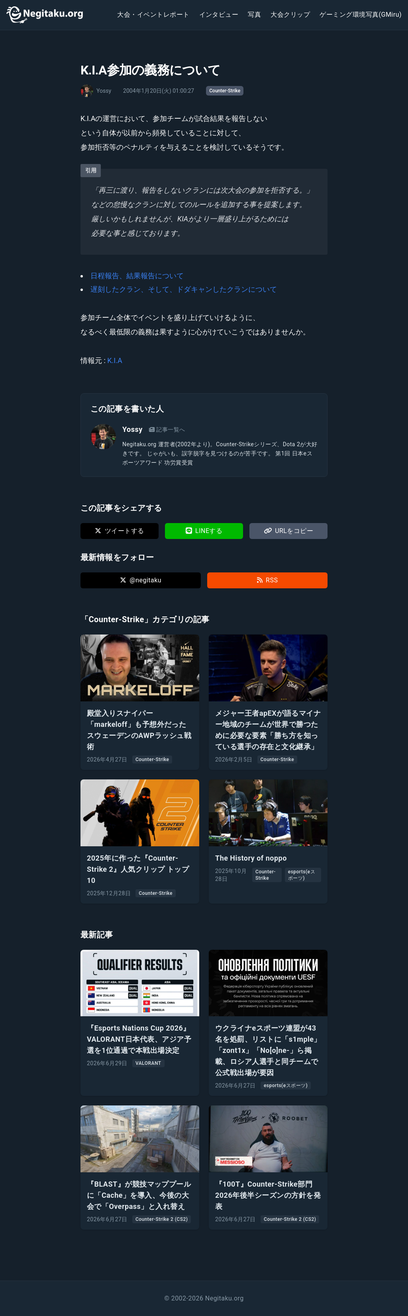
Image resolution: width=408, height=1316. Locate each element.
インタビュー (219, 14)
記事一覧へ (167, 429)
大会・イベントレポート (153, 14)
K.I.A (114, 360)
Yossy (132, 429)
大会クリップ (290, 14)
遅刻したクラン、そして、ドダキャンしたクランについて (183, 289)
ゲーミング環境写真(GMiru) (361, 14)
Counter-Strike (224, 91)
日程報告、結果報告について (137, 275)
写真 (254, 14)
